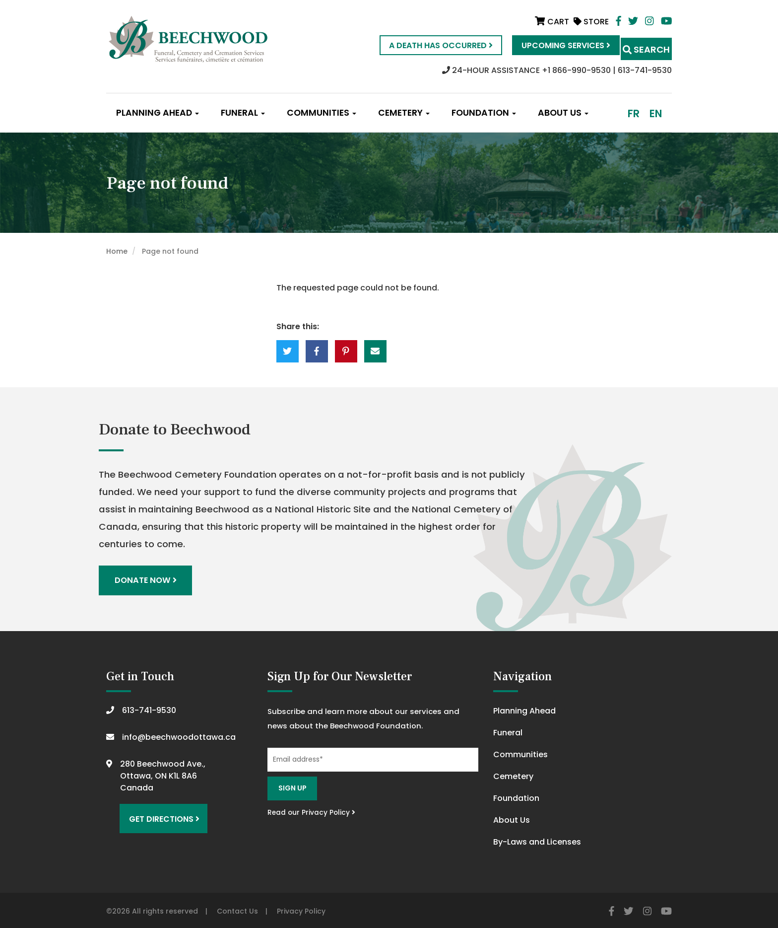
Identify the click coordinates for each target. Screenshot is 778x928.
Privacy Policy (301, 909)
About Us (563, 113)
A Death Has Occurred (423, 45)
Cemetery (404, 113)
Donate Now (147, 579)
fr (634, 113)
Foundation (484, 113)
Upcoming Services (548, 45)
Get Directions (160, 812)
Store (591, 21)
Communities (321, 113)
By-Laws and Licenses (537, 839)
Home (117, 251)
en (655, 113)
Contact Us (237, 909)
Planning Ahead (157, 113)
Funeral (243, 113)
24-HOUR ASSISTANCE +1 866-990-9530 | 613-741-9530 (557, 70)
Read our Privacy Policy (311, 810)
